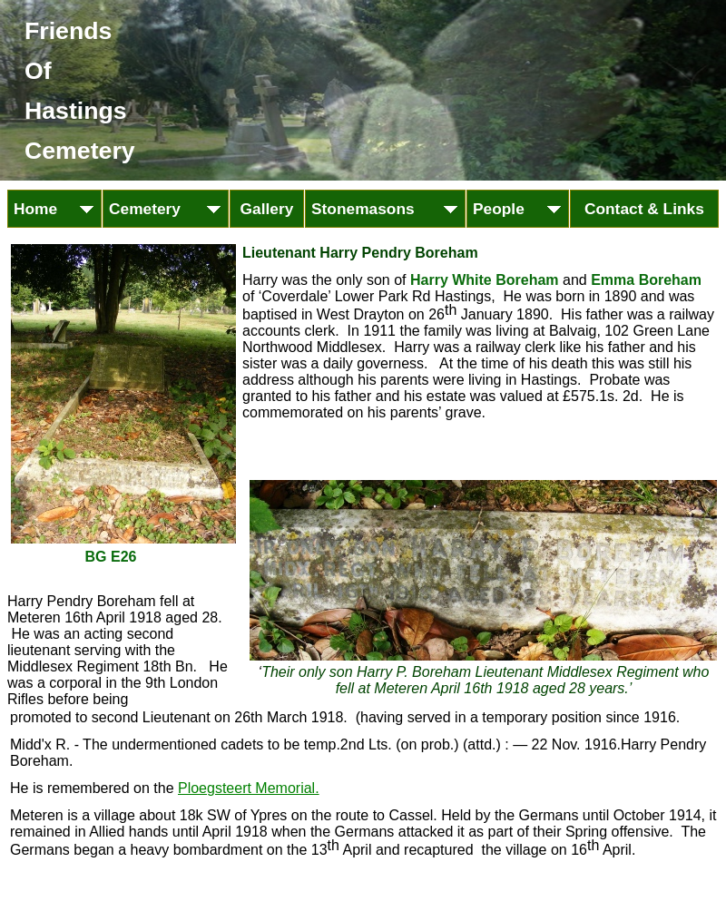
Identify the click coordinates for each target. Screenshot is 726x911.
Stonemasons (377, 209)
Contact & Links (644, 209)
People (513, 209)
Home (49, 209)
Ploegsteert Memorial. (248, 788)
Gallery (267, 209)
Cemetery (159, 209)
